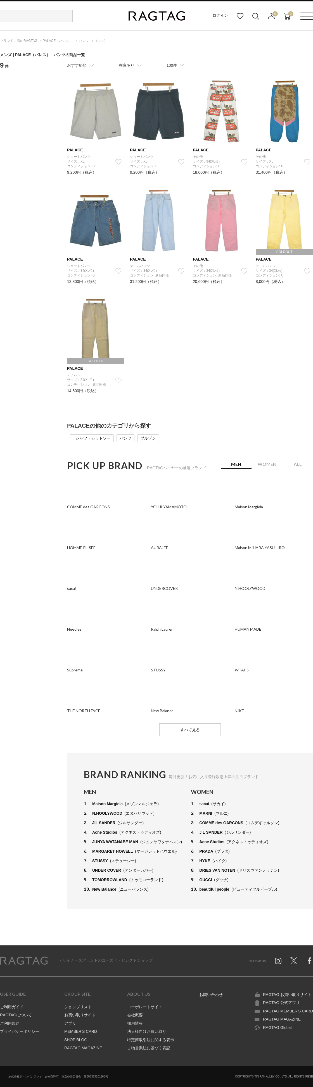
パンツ (125, 438)
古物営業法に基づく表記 (148, 1048)
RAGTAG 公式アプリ (281, 1002)
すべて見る (190, 730)
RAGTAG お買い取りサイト (287, 994)
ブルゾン (148, 438)
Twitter (293, 960)
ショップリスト (78, 1007)
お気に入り (240, 16)
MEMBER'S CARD (80, 1031)
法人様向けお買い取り (146, 1031)
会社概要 (135, 1015)
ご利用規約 (10, 1023)
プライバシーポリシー (19, 1031)
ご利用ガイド (11, 1007)
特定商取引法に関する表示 (150, 1040)
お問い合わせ (211, 994)
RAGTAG (24, 961)
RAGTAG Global (277, 1027)
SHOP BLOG (75, 1040)
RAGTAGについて (16, 1015)
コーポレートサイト (144, 1007)
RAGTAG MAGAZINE (83, 1048)
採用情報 (135, 1023)
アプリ (70, 1023)
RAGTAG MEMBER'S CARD (288, 1011)
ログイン (220, 15)
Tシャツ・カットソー (92, 438)
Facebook (309, 960)
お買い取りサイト (80, 1015)
